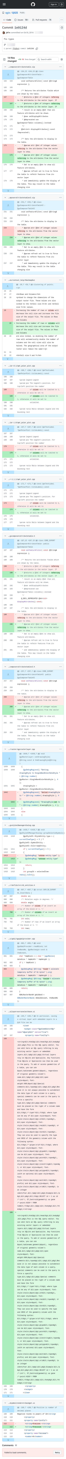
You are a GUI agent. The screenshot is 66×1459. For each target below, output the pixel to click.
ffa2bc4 (16, 49)
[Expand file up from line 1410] (9, 831)
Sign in (54, 4)
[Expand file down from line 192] (8, 415)
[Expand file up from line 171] (8, 485)
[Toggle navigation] (4, 4)
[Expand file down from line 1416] (9, 878)
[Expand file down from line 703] (8, 931)
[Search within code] (46, 59)
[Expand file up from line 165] (8, 1019)
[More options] (60, 67)
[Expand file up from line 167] (8, 429)
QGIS (15, 12)
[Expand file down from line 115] (8, 1439)
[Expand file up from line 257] (8, 674)
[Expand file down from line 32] (7, 358)
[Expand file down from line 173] (8, 472)
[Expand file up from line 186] (8, 372)
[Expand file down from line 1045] (9, 818)
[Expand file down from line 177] (8, 529)
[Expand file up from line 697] (8, 891)
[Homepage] (33, 4)
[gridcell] (33, 75)
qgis (7, 12)
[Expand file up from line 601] (8, 948)
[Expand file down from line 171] (8, 1396)
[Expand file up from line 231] (8, 205)
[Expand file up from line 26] (7, 286)
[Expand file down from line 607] (8, 1004)
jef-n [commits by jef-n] (8, 32)
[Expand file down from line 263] (8, 742)
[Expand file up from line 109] (8, 1409)
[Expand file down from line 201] (8, 659)
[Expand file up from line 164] (8, 75)
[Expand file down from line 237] (8, 273)
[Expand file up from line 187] (8, 544)
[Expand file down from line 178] (8, 190)
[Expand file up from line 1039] (9, 758)
